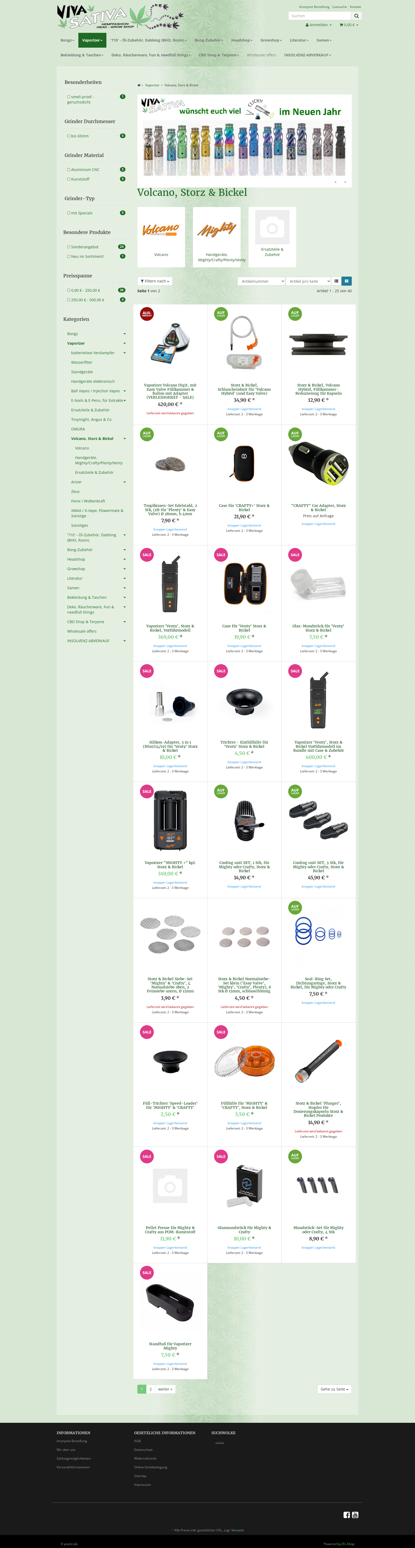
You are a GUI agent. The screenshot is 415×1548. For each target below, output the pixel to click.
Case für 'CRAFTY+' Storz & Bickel (244, 507)
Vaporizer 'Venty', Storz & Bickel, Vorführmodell (170, 628)
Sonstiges (79, 525)
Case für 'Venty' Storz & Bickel (244, 628)
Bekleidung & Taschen (82, 54)
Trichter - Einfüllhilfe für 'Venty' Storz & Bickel (244, 744)
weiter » (165, 1384)
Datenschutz (143, 1445)
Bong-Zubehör (209, 40)
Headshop (241, 40)
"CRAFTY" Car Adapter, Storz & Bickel (318, 507)
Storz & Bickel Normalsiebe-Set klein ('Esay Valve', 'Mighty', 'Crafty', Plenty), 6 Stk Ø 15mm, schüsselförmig (244, 984)
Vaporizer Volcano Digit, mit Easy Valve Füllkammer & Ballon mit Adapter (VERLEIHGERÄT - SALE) (170, 391)
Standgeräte (82, 371)
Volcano (161, 254)
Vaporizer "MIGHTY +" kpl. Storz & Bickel (170, 864)
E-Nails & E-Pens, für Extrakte (100, 400)
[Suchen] (319, 15)
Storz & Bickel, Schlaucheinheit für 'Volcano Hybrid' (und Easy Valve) (244, 389)
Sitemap (140, 1471)
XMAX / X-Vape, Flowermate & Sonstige (97, 513)
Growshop (271, 40)
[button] (336, 281)
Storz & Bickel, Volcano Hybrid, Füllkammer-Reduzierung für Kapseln (318, 389)
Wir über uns (66, 1445)
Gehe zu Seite (334, 1384)
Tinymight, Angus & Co (91, 419)
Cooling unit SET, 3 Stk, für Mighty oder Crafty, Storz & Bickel (318, 866)
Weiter (345, 182)
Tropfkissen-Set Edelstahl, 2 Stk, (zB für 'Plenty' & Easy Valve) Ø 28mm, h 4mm (170, 509)
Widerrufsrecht (145, 1453)
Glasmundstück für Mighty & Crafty (244, 1229)
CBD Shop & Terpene (219, 54)
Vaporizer (92, 40)
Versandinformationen (73, 1462)
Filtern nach (155, 281)
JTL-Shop (348, 1539)
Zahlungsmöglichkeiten (74, 1453)
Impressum (142, 1480)
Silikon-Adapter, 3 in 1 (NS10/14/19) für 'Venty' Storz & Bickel (170, 746)
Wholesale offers (261, 54)
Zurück (336, 182)
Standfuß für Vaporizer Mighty (170, 1346)
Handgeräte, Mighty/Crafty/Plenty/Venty (222, 257)
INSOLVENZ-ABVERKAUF (307, 54)
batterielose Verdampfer (100, 353)
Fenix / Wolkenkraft (88, 500)
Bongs (67, 40)
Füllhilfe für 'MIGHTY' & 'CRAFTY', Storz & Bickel (244, 1105)
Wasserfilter (81, 362)
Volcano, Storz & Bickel (100, 438)
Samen (324, 40)
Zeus (75, 491)
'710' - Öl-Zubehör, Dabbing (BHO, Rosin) (148, 40)
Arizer (100, 482)
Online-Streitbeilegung (150, 1462)
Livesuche (339, 6)
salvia (219, 1438)
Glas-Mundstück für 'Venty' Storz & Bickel (318, 628)
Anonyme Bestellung (314, 6)
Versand (237, 1525)
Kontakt (355, 6)
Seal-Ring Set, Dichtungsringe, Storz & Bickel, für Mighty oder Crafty (318, 982)
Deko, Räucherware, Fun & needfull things (151, 54)
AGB (137, 1436)
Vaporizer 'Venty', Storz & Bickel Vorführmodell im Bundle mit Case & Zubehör (318, 746)
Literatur (299, 40)
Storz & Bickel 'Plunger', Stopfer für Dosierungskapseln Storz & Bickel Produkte (318, 1109)
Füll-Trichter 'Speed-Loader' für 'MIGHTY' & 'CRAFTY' (170, 1105)
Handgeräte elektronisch (93, 381)
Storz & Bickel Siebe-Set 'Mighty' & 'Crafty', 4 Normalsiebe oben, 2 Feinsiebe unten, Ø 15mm (170, 984)
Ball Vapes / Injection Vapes (100, 391)
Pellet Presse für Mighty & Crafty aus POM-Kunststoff (170, 1229)
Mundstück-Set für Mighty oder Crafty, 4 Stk (319, 1229)
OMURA (78, 428)
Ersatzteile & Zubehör (272, 252)
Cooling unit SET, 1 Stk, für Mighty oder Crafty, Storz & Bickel (244, 866)
